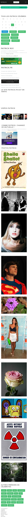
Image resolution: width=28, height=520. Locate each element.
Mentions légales (4, 514)
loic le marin (21, 490)
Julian (13, 502)
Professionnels (4, 511)
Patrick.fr (4, 2)
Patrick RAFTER (14, 37)
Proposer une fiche (9, 53)
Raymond (4, 496)
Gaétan (3, 490)
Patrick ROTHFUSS (5, 34)
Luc (9, 496)
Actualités (3, 509)
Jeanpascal (20, 502)
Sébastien (10, 493)
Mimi (8, 502)
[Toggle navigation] (25, 2)
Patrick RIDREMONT (5, 40)
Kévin (15, 490)
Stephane (20, 499)
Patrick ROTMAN (5, 37)
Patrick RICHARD (5, 43)
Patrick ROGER (13, 31)
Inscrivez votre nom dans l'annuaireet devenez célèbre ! (10, 81)
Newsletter (3, 516)
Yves (21, 493)
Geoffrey (4, 505)
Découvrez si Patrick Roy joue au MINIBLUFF (9, 56)
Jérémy (9, 490)
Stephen (14, 499)
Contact (2, 515)
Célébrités (16, 2)
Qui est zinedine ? (16, 496)
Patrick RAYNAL (22, 31)
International (3, 513)
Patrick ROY (5, 31)
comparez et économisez (12, 130)
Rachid (3, 502)
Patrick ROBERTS (16, 40)
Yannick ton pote (5, 499)
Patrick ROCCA (14, 34)
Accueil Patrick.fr (4, 508)
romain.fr (11, 505)
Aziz (16, 493)
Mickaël (3, 493)
